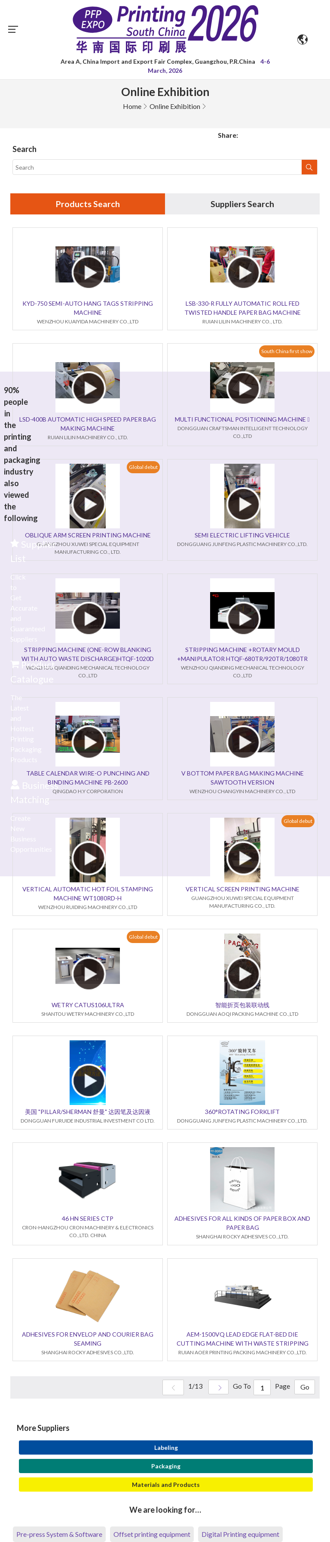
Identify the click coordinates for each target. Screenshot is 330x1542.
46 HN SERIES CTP (87, 1218)
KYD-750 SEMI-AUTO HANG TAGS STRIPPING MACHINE (87, 308)
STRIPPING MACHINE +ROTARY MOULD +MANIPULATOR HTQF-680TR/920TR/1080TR (242, 654)
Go (304, 1388)
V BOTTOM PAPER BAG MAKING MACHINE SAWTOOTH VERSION (242, 778)
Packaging (165, 1466)
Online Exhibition (175, 106)
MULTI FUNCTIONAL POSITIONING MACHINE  (242, 419)
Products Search (87, 204)
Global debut (143, 467)
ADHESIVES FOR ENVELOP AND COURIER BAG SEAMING (87, 1339)
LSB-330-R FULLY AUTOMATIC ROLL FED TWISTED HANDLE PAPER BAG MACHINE (242, 308)
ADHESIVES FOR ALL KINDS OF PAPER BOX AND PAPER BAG (242, 1223)
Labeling (166, 1448)
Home (132, 106)
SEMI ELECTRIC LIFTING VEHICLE (242, 535)
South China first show (286, 351)
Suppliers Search (242, 204)
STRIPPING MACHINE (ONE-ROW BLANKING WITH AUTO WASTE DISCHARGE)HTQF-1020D (87, 654)
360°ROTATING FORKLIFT (242, 1112)
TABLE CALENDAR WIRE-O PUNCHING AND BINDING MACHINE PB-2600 (88, 778)
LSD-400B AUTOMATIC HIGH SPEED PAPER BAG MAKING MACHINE (87, 424)
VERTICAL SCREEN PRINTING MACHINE (242, 889)
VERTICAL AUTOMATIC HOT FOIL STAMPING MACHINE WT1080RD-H (87, 894)
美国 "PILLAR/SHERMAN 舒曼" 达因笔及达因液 (87, 1112)
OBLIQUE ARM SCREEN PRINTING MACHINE (88, 535)
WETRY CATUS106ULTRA (88, 1005)
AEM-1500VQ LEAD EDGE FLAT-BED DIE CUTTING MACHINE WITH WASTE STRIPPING (243, 1339)
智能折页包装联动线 (242, 1005)
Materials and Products (166, 1485)
